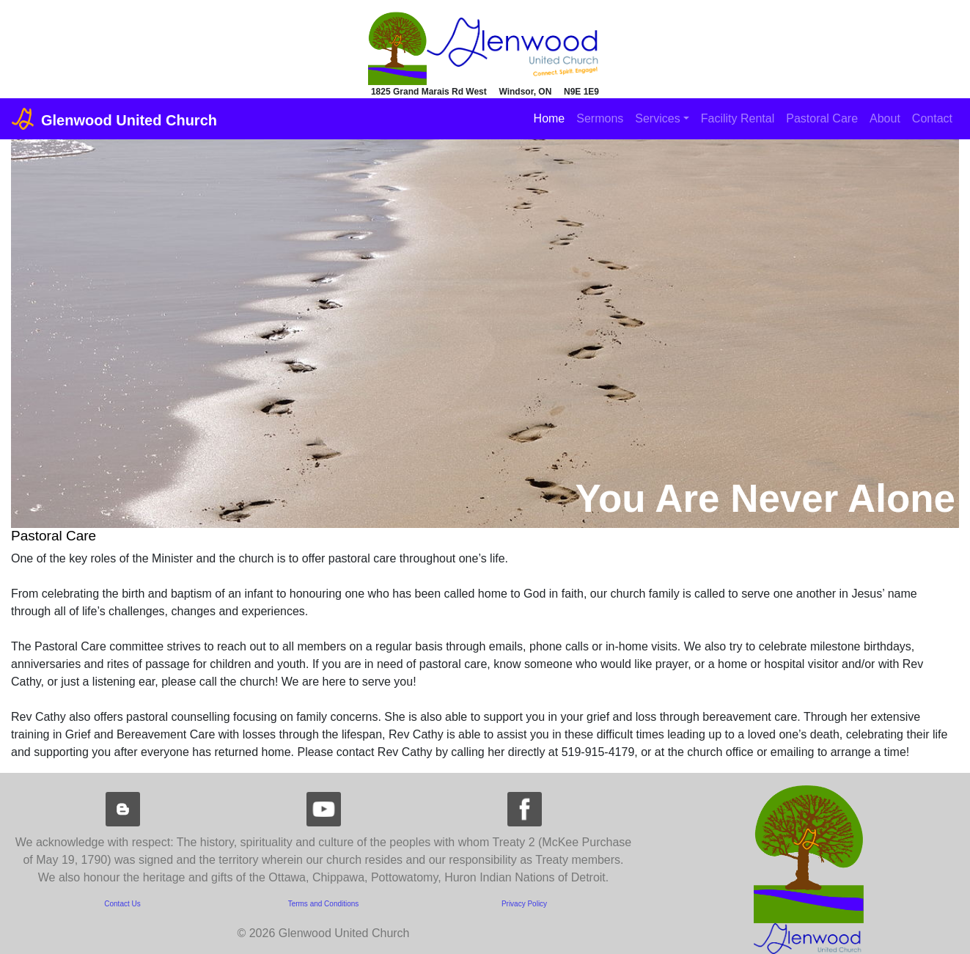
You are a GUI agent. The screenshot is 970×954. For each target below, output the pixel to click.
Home (549, 118)
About (885, 118)
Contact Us (122, 904)
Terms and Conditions (323, 904)
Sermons (599, 118)
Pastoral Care (822, 118)
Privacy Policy (524, 904)
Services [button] (657, 118)
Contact (932, 118)
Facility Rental (737, 118)
